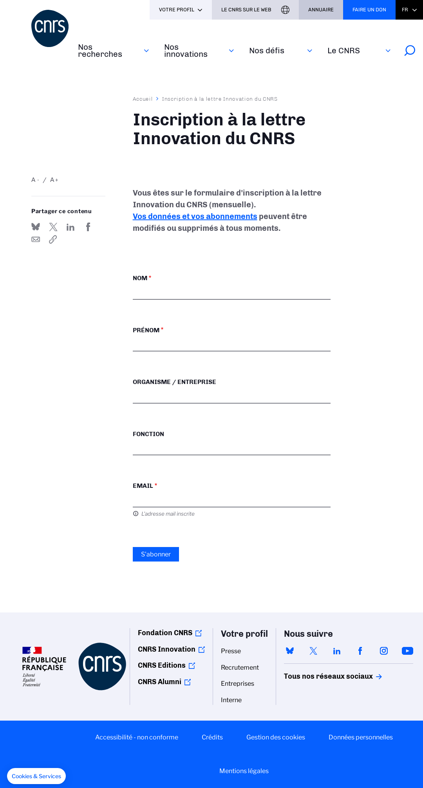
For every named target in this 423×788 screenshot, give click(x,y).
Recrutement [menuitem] (240, 667)
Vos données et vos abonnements (195, 216)
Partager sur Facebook (88, 227)
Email (143, 485)
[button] (36, 776)
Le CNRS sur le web (246, 10)
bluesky (290, 651)
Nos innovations (186, 50)
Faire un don (369, 10)
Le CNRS (343, 50)
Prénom (146, 330)
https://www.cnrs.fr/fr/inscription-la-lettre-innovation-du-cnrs (53, 239)
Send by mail (35, 239)
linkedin (337, 651)
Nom (140, 278)
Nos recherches (100, 50)
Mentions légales (244, 771)
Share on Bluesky (35, 227)
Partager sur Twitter (53, 227)
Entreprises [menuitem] (237, 683)
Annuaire (321, 10)
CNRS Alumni (159, 681)
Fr (405, 10)
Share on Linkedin (70, 227)
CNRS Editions (162, 665)
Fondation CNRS (165, 633)
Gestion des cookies (275, 737)
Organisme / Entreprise (174, 382)
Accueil (143, 99)
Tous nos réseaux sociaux (315, 676)
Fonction (148, 434)
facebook (360, 651)
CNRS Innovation (166, 649)
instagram (384, 651)
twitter (313, 651)
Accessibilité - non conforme (136, 737)
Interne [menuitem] (231, 700)
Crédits (212, 737)
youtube (407, 651)
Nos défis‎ (266, 50)
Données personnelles (361, 737)
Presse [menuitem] (231, 651)
